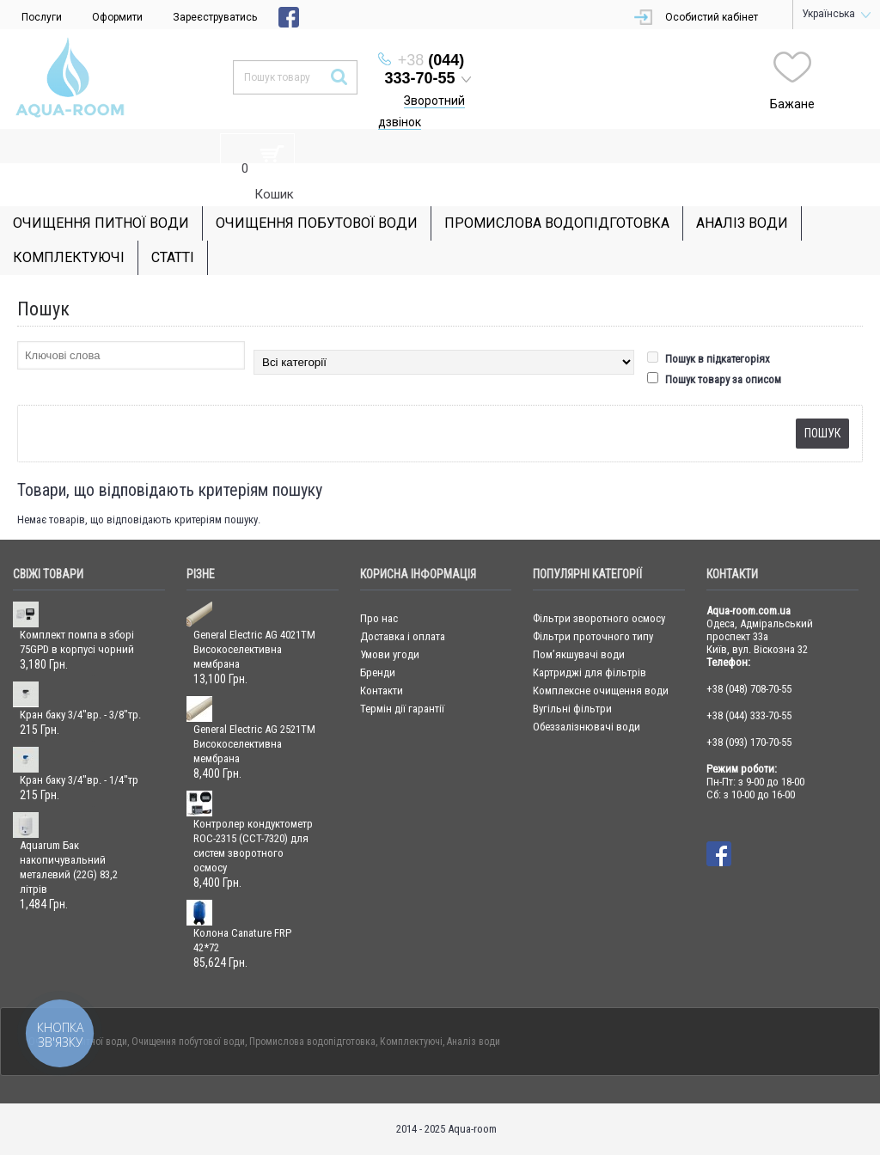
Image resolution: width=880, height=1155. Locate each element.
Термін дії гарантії (402, 708)
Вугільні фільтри (572, 708)
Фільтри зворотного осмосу (599, 618)
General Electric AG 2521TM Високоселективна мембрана (254, 744)
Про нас (379, 618)
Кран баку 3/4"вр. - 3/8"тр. (80, 714)
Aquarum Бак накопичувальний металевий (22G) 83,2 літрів (69, 867)
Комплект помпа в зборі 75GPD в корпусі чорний (77, 642)
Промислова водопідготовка (312, 1042)
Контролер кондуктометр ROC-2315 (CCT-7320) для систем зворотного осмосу (253, 845)
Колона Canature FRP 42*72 (242, 940)
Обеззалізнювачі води (586, 726)
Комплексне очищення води (601, 690)
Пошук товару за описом (714, 379)
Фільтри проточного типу (593, 636)
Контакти (381, 690)
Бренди (377, 672)
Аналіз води (473, 1042)
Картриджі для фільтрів (589, 672)
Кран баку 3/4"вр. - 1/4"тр (79, 779)
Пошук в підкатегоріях (708, 358)
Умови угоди (389, 654)
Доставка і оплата (402, 636)
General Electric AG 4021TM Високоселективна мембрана (254, 649)
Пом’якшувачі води (579, 654)
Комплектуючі (411, 1042)
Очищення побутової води (188, 1042)
